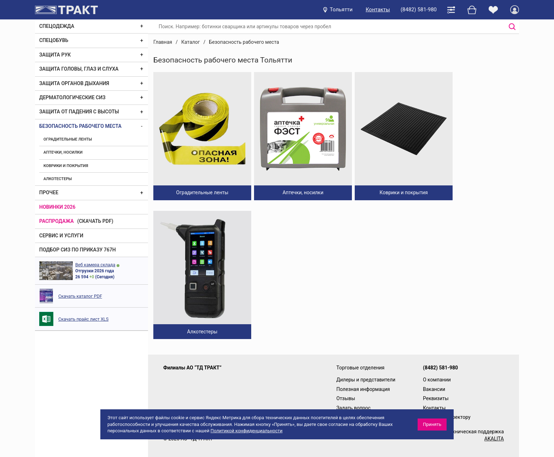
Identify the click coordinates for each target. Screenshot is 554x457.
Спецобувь (53, 40)
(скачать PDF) (95, 221)
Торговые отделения (360, 367)
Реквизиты (436, 398)
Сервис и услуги (61, 235)
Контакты (378, 9)
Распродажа (56, 221)
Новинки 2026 (57, 207)
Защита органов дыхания (74, 83)
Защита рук (55, 55)
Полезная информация (363, 389)
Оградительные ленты (67, 139)
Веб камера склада (95, 264)
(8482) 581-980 (419, 9)
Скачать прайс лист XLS (83, 319)
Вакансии (434, 389)
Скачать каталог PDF (80, 296)
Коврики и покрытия (65, 166)
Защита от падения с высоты (79, 111)
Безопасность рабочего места (80, 126)
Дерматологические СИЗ (72, 97)
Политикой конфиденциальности (247, 430)
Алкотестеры (57, 179)
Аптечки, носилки (63, 152)
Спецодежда (56, 26)
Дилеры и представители (365, 379)
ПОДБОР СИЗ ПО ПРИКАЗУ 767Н (77, 250)
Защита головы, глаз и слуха (78, 69)
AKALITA (494, 438)
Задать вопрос (353, 408)
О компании (437, 379)
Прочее (48, 192)
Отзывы (345, 398)
